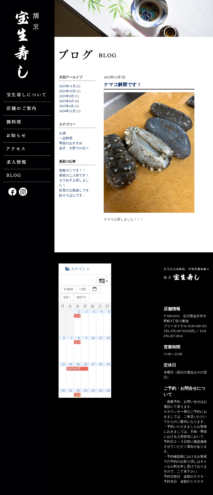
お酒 (62, 133)
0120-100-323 (197, 326)
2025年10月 (67, 91)
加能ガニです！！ (72, 170)
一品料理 (65, 138)
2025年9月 (66, 96)
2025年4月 (66, 106)
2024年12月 (67, 111)
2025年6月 (66, 101)
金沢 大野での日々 (74, 148)
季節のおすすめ (70, 143)
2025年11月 (67, 86)
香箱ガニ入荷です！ (74, 175)
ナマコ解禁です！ (122, 84)
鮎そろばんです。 (72, 195)
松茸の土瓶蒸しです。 (75, 190)
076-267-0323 (180, 331)
